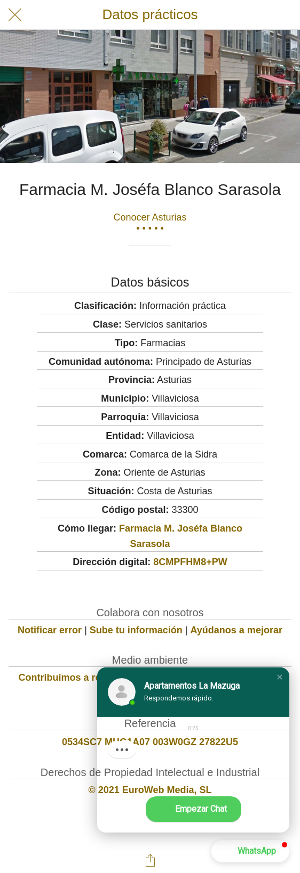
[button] (279, 677)
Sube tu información (136, 630)
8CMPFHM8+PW (190, 562)
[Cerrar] (15, 15)
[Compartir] (150, 860)
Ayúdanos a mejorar (236, 630)
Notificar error (50, 630)
